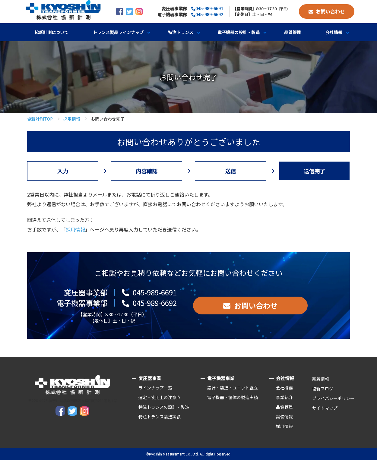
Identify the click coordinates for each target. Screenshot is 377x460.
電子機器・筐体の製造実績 (232, 397)
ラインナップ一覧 (155, 388)
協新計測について (51, 32)
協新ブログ (322, 389)
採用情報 (71, 119)
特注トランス (180, 32)
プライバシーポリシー (333, 398)
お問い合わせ (330, 11)
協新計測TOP (40, 119)
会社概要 (284, 388)
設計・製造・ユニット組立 (232, 388)
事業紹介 (284, 397)
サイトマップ (324, 408)
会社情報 (333, 32)
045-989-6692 (209, 14)
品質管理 (292, 32)
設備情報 (284, 417)
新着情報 (320, 379)
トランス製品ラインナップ (118, 32)
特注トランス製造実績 (159, 417)
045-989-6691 (209, 8)
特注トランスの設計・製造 (163, 407)
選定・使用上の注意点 (159, 397)
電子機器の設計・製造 (238, 32)
